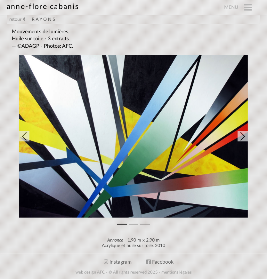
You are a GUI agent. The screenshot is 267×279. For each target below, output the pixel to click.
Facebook (160, 262)
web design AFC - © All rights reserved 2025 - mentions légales (134, 272)
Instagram (118, 262)
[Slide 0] (122, 224)
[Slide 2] (145, 224)
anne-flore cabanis (43, 6)
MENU (231, 7)
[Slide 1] (133, 224)
